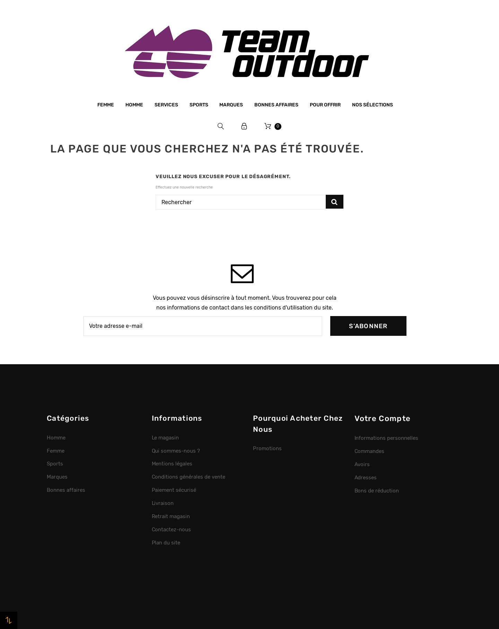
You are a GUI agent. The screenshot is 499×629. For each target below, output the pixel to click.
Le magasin (165, 438)
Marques (231, 105)
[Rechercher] (240, 202)
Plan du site (166, 543)
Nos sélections (372, 105)
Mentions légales (172, 464)
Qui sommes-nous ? (176, 451)
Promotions (267, 448)
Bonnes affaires (276, 105)
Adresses (365, 477)
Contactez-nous (171, 529)
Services (166, 105)
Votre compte (382, 418)
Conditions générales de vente (188, 477)
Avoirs (362, 464)
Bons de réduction (376, 491)
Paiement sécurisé (174, 490)
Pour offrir (325, 105)
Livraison (163, 503)
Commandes (369, 451)
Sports (199, 105)
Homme (134, 105)
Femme (105, 105)
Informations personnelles (386, 438)
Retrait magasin (171, 516)
